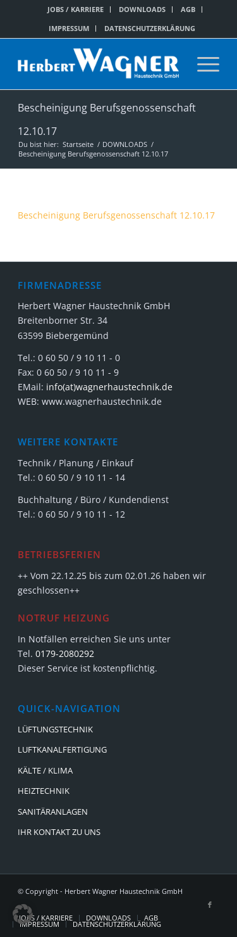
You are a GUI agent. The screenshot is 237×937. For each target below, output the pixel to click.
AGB (188, 9)
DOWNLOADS (142, 9)
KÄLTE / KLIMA (45, 770)
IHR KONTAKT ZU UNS (59, 832)
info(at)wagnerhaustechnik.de (109, 387)
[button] (23, 914)
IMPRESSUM (69, 28)
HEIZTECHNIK (44, 790)
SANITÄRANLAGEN (53, 811)
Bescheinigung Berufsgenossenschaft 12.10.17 (116, 215)
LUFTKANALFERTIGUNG (62, 749)
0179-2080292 (64, 653)
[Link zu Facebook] (209, 904)
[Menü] (202, 64)
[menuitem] (76, 9)
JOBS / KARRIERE (75, 9)
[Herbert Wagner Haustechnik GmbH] (98, 64)
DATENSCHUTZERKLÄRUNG (149, 28)
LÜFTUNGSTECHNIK (55, 729)
